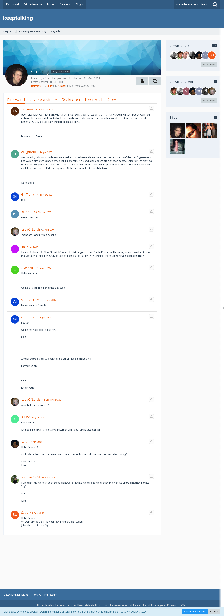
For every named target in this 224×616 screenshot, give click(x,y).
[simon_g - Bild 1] (177, 130)
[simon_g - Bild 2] (209, 130)
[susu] (212, 55)
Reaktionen (72, 100)
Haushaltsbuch (85, 605)
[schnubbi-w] (205, 55)
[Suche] (215, 4)
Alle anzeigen (209, 64)
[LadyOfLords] (212, 91)
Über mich (94, 100)
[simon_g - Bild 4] (193, 130)
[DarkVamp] (193, 55)
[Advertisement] (82, 559)
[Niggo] (186, 91)
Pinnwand (16, 100)
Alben (112, 100)
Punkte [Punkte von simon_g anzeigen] (61, 85)
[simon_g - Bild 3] (177, 146)
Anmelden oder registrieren (191, 4)
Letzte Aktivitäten (43, 100)
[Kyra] (199, 55)
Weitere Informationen (195, 611)
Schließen (214, 611)
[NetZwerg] (174, 55)
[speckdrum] (180, 55)
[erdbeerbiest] (205, 91)
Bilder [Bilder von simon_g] (50, 85)
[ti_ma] (186, 55)
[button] (142, 81)
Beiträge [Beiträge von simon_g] (36, 85)
